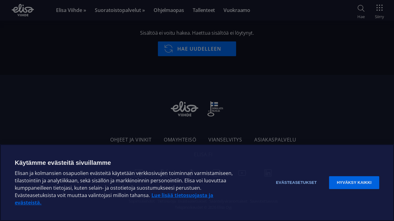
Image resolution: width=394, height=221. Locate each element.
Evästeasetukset (296, 182)
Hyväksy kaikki (354, 182)
